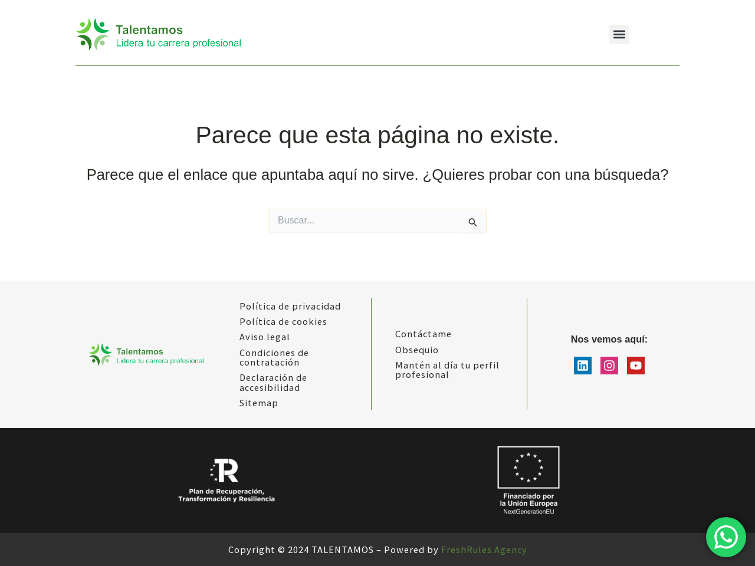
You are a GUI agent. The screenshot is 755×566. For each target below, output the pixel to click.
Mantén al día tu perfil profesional (447, 369)
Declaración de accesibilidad (273, 382)
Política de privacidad (290, 306)
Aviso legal (264, 337)
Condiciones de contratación (274, 357)
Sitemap (258, 403)
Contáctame (423, 334)
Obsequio (417, 350)
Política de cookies (283, 321)
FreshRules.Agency (484, 549)
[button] (619, 34)
